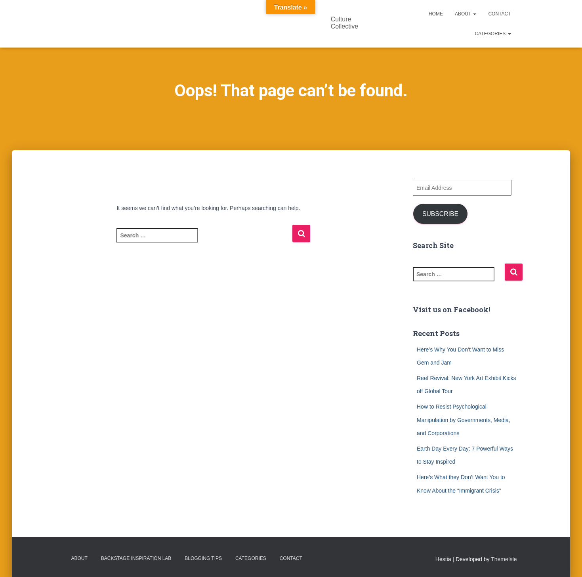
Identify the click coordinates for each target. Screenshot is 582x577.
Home (436, 14)
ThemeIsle (504, 559)
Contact (499, 14)
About (465, 14)
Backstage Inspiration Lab (136, 558)
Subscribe (440, 213)
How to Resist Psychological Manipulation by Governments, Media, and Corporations (463, 419)
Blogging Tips (203, 558)
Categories (493, 33)
